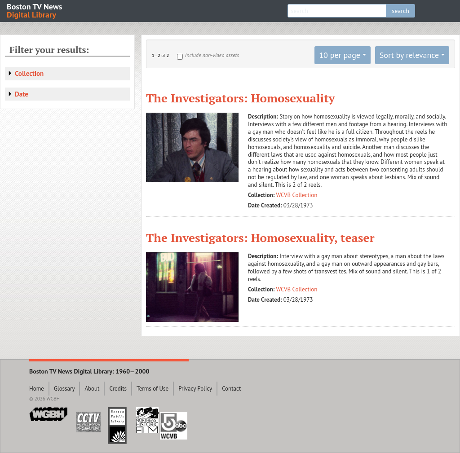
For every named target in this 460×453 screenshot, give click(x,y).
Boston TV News (35, 10)
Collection (29, 73)
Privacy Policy (195, 388)
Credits (118, 388)
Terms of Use (152, 388)
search (400, 11)
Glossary (64, 388)
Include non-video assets (212, 55)
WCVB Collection (297, 195)
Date (21, 94)
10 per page (339, 55)
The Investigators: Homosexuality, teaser (260, 237)
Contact (231, 388)
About (91, 388)
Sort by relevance (409, 55)
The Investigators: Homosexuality (240, 98)
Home (36, 388)
